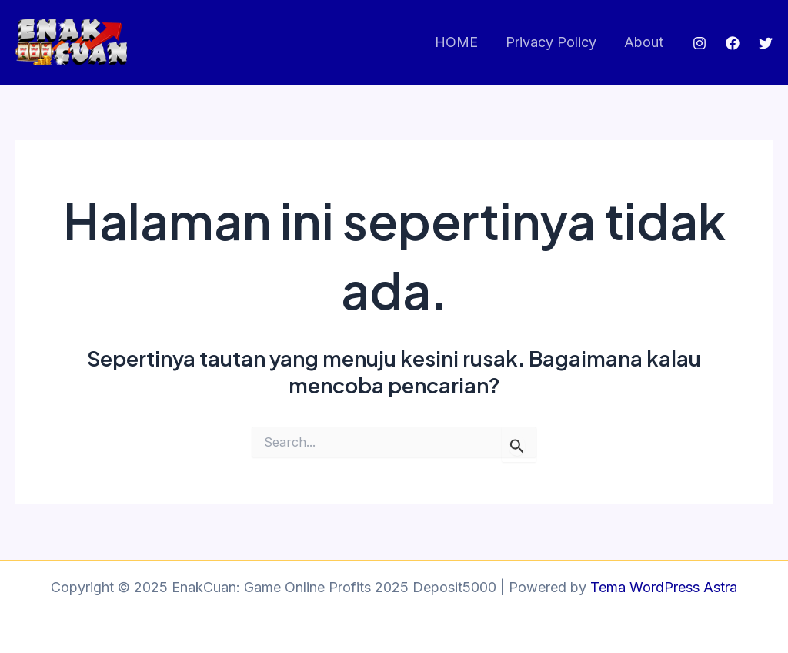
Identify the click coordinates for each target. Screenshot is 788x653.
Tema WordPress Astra (663, 587)
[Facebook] (733, 43)
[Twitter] (766, 43)
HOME (456, 42)
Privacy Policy (551, 42)
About (643, 42)
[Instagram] (699, 43)
